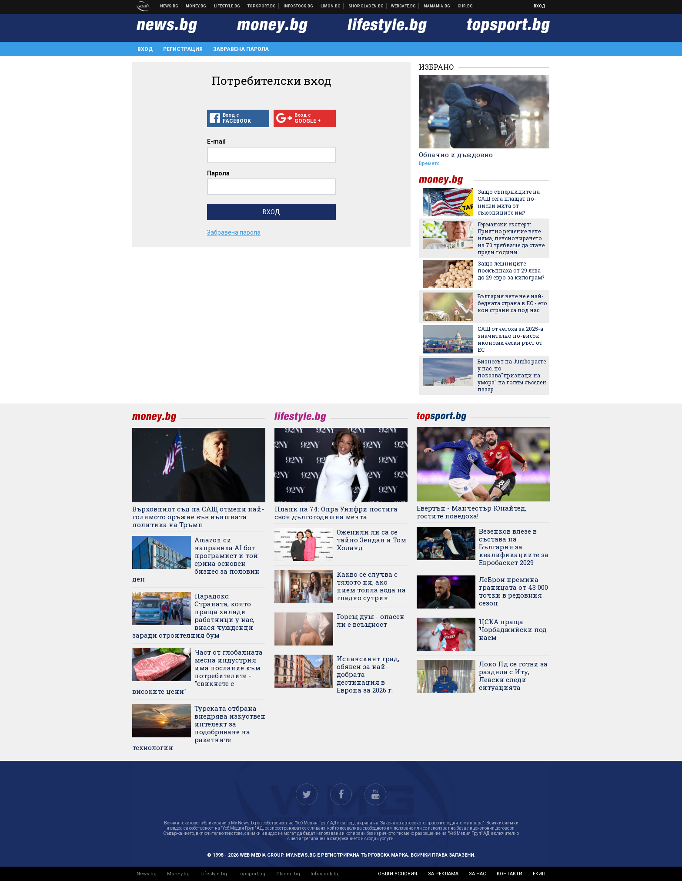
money (446, 180)
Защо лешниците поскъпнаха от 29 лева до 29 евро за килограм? (511, 270)
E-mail (216, 141)
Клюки (227, 6)
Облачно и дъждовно (456, 154)
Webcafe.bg (403, 6)
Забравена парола (241, 49)
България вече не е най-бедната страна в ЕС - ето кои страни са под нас (512, 303)
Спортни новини (262, 6)
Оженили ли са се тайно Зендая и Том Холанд (371, 539)
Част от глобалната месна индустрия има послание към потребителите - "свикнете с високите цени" (197, 671)
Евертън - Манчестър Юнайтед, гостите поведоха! (471, 512)
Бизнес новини (196, 6)
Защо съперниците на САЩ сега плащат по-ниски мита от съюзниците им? (509, 202)
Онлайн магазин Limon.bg (331, 6)
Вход (539, 6)
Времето (429, 163)
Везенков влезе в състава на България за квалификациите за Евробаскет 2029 (513, 546)
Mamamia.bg (437, 6)
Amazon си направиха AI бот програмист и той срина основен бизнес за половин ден (196, 559)
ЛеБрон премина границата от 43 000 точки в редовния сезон (513, 591)
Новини (169, 6)
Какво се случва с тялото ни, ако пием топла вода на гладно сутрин (371, 586)
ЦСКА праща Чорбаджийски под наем (513, 629)
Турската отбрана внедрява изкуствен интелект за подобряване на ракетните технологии (198, 727)
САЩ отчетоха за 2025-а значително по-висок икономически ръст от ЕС (510, 339)
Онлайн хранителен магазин (366, 6)
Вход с (238, 118)
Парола (218, 173)
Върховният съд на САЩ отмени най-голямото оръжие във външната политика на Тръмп (198, 516)
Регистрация (183, 49)
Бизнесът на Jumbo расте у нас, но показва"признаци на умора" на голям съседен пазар (512, 375)
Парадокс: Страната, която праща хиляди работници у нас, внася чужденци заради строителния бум (193, 615)
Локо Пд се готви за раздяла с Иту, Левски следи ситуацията (513, 675)
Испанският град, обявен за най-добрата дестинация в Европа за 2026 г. (368, 674)
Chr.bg (465, 6)
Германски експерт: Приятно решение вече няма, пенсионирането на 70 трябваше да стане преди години (511, 238)
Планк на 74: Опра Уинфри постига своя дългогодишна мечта (336, 512)
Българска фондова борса (298, 6)
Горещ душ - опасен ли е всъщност (371, 620)
